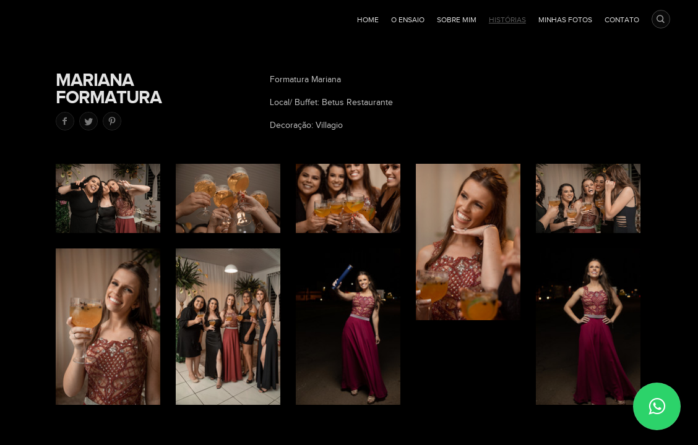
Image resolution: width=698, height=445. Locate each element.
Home (368, 19)
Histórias (507, 19)
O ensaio (407, 19)
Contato (622, 19)
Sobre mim (456, 19)
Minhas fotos (565, 19)
